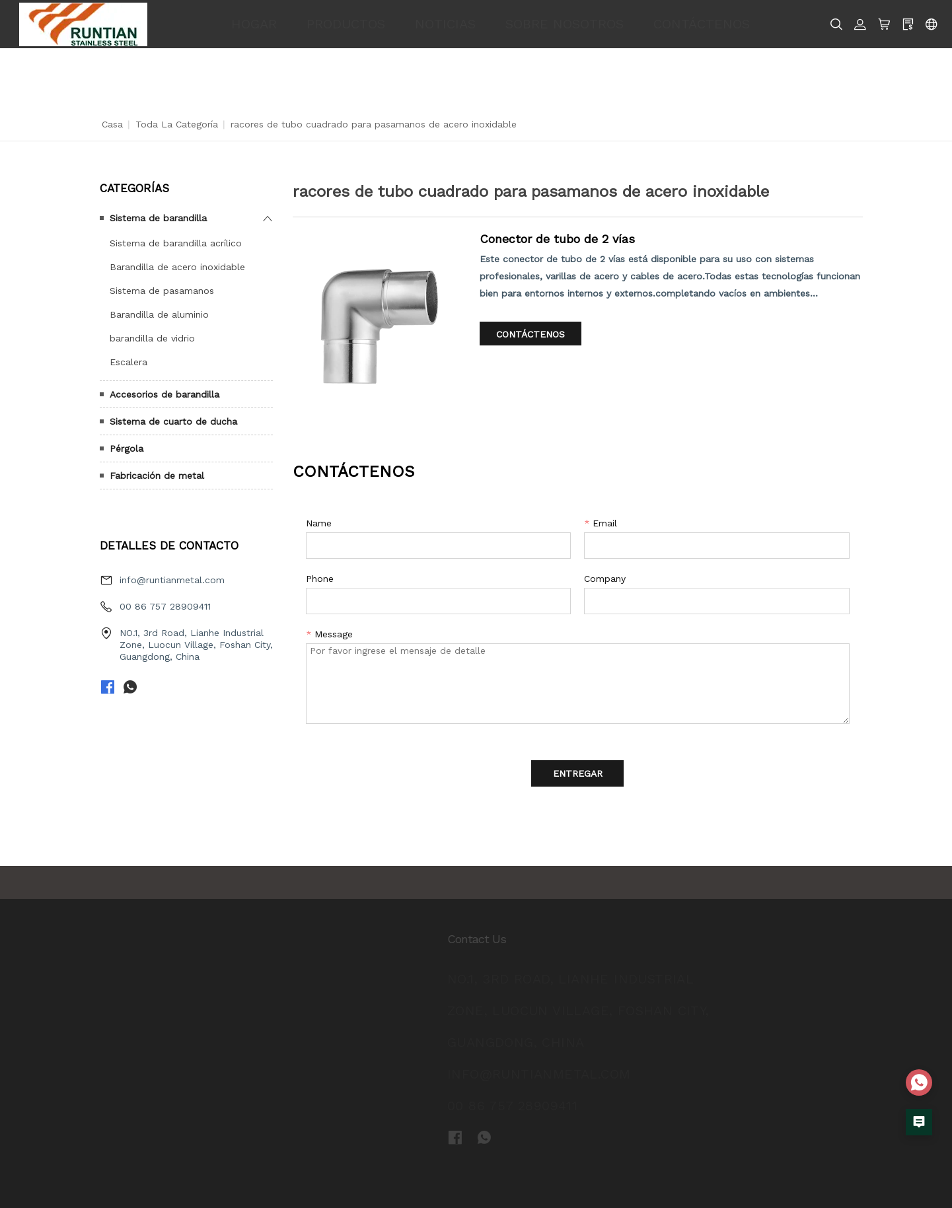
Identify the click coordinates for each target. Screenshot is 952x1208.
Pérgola (126, 448)
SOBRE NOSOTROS (564, 24)
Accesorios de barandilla (164, 394)
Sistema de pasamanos (162, 290)
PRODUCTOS (346, 24)
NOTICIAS (445, 24)
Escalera (128, 362)
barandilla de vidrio (152, 338)
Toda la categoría (176, 124)
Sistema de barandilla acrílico (176, 243)
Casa (112, 124)
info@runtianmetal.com (172, 580)
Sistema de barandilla (158, 218)
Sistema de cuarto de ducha (173, 421)
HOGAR (254, 24)
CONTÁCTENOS (701, 24)
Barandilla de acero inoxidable (177, 267)
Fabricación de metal (157, 475)
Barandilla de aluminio (159, 314)
